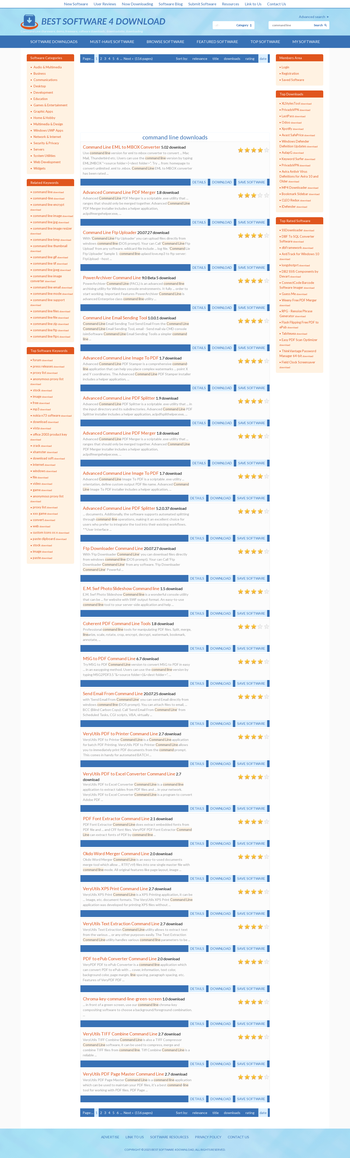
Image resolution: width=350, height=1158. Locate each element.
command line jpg (51, 222)
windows (45, 471)
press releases (48, 366)
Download (220, 182)
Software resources (168, 1137)
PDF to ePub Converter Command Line (120, 958)
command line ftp (51, 330)
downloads (232, 58)
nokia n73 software (52, 415)
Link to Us (253, 3)
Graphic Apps (43, 111)
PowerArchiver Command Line (112, 277)
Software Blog (171, 3)
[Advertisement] (116, 97)
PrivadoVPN (296, 110)
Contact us (240, 1137)
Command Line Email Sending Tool (115, 317)
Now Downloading (137, 3)
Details (197, 182)
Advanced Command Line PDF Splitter (119, 398)
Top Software (265, 41)
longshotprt (296, 265)
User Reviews (105, 3)
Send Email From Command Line (113, 693)
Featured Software (217, 41)
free (41, 403)
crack (42, 446)
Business (40, 73)
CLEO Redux (296, 200)
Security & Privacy (46, 143)
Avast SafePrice (298, 135)
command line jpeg (52, 270)
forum (43, 360)
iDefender (294, 206)
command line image (53, 216)
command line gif (50, 257)
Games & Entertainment (50, 105)
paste (42, 558)
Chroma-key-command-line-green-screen (122, 998)
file (40, 477)
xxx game (45, 514)
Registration (290, 73)
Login (285, 67)
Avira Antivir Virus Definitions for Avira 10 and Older (299, 176)
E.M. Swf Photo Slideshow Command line (121, 588)
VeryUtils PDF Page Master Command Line (123, 1074)
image (43, 396)
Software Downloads (53, 41)
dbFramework (297, 248)
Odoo (292, 122)
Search (318, 25)
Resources (230, 3)
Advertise (108, 1137)
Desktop (40, 86)
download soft (49, 458)
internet (44, 465)
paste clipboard (50, 539)
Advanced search (312, 17)
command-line (48, 198)
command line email (52, 287)
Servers (39, 149)
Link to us (133, 1137)
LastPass (294, 116)
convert (44, 520)
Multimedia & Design (48, 124)
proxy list (45, 373)
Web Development (47, 162)
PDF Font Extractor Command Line (116, 818)
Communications (45, 80)
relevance (199, 58)
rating (249, 58)
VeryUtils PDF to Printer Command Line (120, 733)
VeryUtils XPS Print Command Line (115, 888)
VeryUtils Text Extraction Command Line (121, 923)
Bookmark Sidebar (301, 194)
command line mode (53, 294)
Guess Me (294, 294)
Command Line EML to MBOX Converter (122, 147)
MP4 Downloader (300, 187)
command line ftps (51, 336)
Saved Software (293, 80)
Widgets (39, 168)
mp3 (42, 409)
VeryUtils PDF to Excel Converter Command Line (129, 773)
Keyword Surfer (298, 159)
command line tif (50, 263)
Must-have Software (111, 41)
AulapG (293, 152)
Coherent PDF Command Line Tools (117, 623)
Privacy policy (209, 1137)
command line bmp (52, 240)
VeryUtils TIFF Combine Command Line (120, 1033)
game (42, 490)
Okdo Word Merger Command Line (116, 853)
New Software (76, 3)
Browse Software (165, 41)
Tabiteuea (294, 334)
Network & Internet (47, 137)
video (42, 483)
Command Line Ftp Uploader (110, 232)
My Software (307, 41)
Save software (251, 182)
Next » (128, 58)
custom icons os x (51, 533)
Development (43, 92)
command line (48, 192)
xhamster (45, 452)
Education (41, 99)
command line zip (51, 324)
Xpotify (293, 129)
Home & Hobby (44, 118)
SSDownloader (298, 230)
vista (42, 428)
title (215, 58)
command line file (51, 317)
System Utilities (44, 156)
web (41, 526)
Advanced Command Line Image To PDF (121, 357)
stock (42, 390)
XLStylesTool (297, 103)
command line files (51, 311)
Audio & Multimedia (48, 67)
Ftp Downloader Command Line (113, 548)
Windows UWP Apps (48, 130)
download (46, 422)
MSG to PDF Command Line (109, 658)
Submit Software (202, 3)
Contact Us (276, 3)
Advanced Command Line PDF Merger (119, 192)
